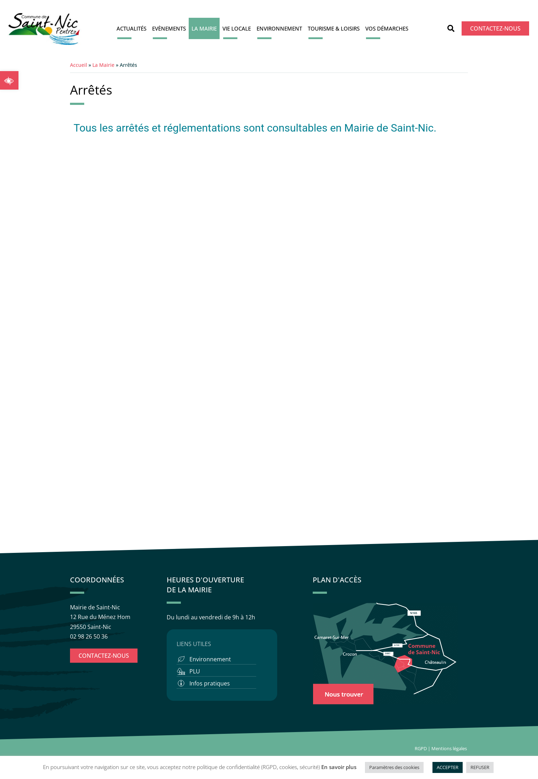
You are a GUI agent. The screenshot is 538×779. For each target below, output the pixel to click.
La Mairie (204, 28)
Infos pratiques (209, 683)
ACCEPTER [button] (447, 767)
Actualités (131, 28)
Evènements (169, 28)
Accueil (78, 65)
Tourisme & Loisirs (334, 28)
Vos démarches (386, 28)
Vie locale (236, 28)
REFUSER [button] (479, 767)
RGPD (421, 748)
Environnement (279, 28)
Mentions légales (449, 748)
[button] (9, 80)
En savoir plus (338, 766)
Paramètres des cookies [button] (394, 767)
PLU (194, 671)
